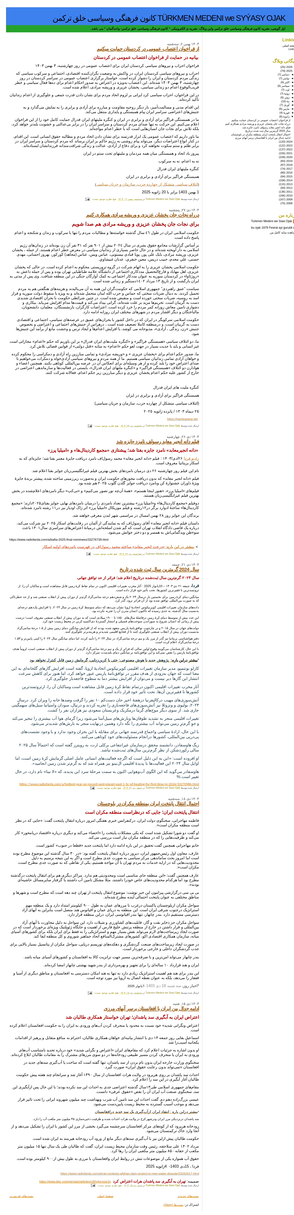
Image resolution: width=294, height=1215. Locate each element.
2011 (283, 191)
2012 (283, 187)
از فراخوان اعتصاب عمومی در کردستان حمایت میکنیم (142, 48)
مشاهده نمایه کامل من (277, 232)
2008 (283, 203)
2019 (283, 160)
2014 (283, 180)
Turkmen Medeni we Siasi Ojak (265, 221)
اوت (280, 89)
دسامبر (279, 74)
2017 (283, 168)
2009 (283, 199)
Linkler (286, 49)
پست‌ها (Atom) (167, 1205)
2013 (283, 184)
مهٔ (281, 101)
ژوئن (280, 97)
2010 (283, 195)
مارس (279, 108)
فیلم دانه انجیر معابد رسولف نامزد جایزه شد (151, 441)
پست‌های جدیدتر (182, 1196)
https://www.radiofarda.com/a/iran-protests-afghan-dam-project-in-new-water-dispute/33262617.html (123, 1173)
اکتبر (280, 82)
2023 (283, 145)
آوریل (280, 104)
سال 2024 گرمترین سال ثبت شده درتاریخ (153, 569)
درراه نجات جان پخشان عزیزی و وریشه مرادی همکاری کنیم (136, 215)
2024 (283, 141)
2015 (283, 176)
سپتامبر (279, 85)
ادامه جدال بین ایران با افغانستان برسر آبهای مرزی (145, 1008)
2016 (283, 172)
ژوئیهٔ (280, 93)
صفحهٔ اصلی (99, 1196)
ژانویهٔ (279, 116)
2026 (283, 66)
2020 (283, 157)
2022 (283, 149)
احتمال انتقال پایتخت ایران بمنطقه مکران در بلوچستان (142, 803)
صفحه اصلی (283, 45)
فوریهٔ (280, 112)
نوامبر (279, 78)
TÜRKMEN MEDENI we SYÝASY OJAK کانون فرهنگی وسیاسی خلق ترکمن (163, 18)
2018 (283, 164)
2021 (283, 153)
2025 (283, 70)
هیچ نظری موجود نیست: (97, 199)
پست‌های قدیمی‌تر (15, 1196)
